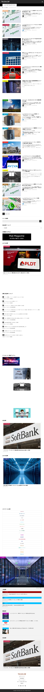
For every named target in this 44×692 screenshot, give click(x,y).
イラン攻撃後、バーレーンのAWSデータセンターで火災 (14, 297)
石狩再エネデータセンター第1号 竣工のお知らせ (13, 330)
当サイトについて (22, 676)
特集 (10, 315)
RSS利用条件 (22, 678)
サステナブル (22, 524)
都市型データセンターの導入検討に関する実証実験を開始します (15, 326)
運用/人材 (22, 549)
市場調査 (11, 336)
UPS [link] (23, 131)
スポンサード (22, 526)
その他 (22, 528)
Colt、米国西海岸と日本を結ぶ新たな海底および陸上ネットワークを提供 (17, 318)
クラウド (22, 522)
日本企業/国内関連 (12, 307)
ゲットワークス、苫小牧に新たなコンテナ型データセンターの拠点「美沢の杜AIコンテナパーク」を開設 (22, 309)
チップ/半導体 (22, 530)
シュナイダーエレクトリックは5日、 (29, 130)
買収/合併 (22, 545)
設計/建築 (22, 543)
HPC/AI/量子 (22, 515)
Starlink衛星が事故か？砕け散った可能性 (11, 322)
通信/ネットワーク (22, 547)
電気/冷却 (22, 554)
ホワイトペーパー (22, 532)
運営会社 (22, 683)
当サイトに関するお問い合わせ (22, 681)
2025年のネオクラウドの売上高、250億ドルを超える (14, 335)
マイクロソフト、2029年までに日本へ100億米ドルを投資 (14, 305)
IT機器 (22, 517)
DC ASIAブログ (22, 513)
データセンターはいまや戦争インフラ (11, 301)
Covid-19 (22, 511)
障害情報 (11, 298)
